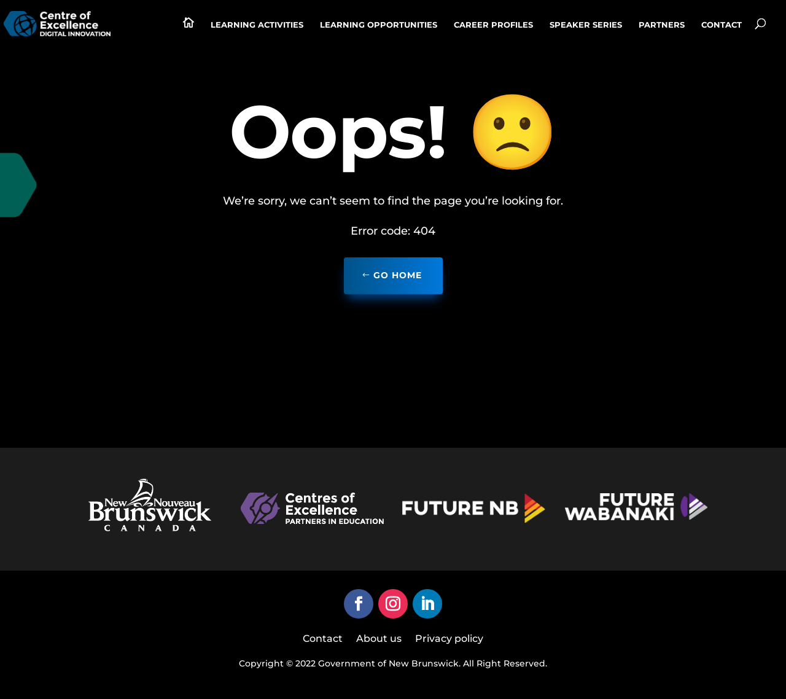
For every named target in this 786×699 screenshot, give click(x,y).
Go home (397, 275)
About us (379, 639)
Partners (662, 24)
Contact (721, 24)
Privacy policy (449, 639)
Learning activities (257, 24)
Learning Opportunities (378, 24)
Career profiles (493, 24)
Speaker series (586, 24)
